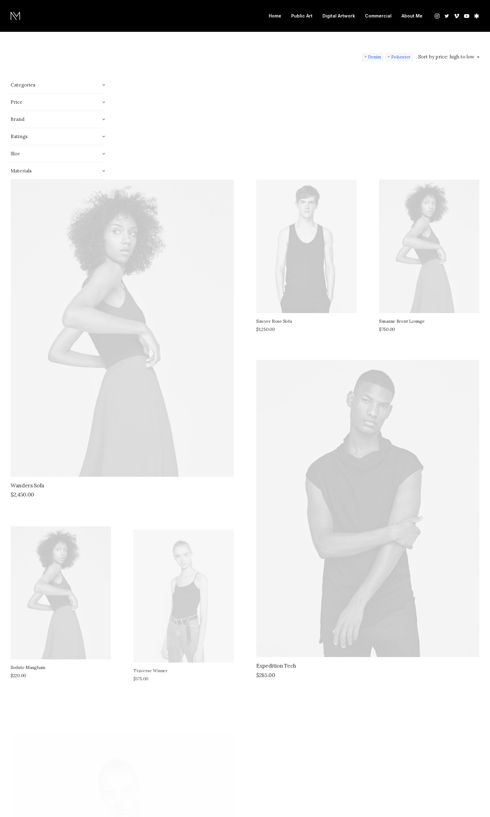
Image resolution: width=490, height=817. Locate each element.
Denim (374, 57)
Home (275, 15)
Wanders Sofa (144, 309)
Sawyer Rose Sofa (333, 184)
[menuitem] (275, 16)
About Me (412, 15)
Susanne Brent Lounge (431, 184)
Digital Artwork (338, 15)
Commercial (378, 15)
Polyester (400, 57)
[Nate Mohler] (15, 16)
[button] (438, 16)
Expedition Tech (335, 450)
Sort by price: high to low (446, 57)
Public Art (301, 15)
